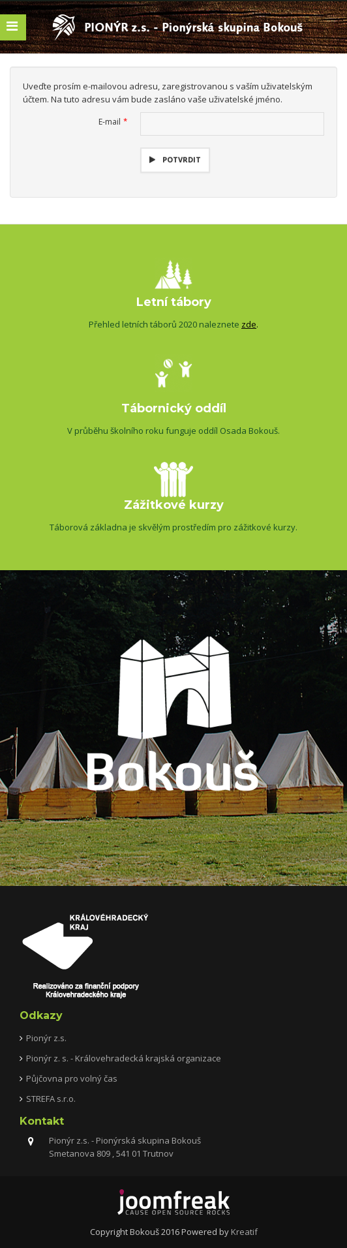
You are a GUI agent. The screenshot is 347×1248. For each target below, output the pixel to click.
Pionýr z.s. (46, 1038)
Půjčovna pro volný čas (71, 1078)
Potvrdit (180, 159)
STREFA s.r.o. (51, 1098)
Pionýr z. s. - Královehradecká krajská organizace (123, 1058)
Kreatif (244, 1232)
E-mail (112, 121)
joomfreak (173, 1202)
